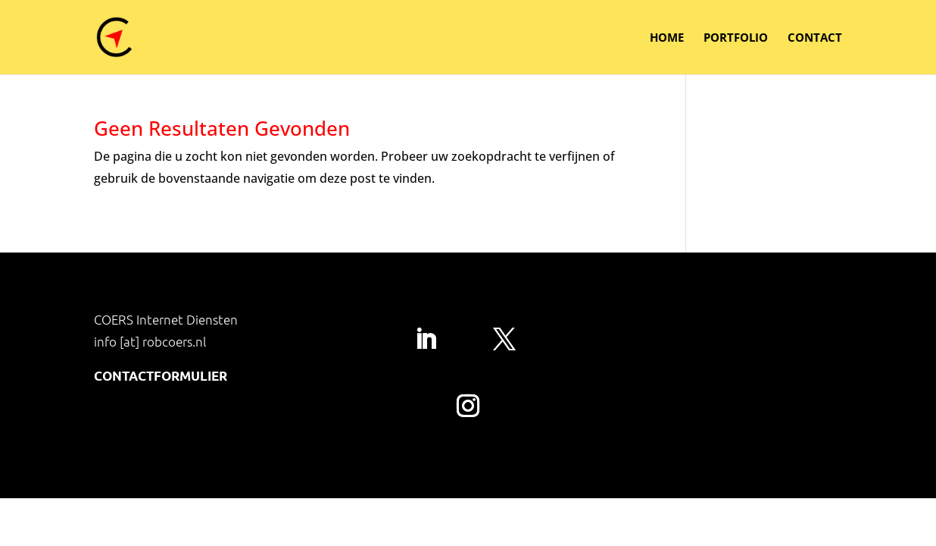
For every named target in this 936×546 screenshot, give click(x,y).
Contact (815, 38)
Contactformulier (160, 376)
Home (667, 38)
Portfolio (736, 38)
